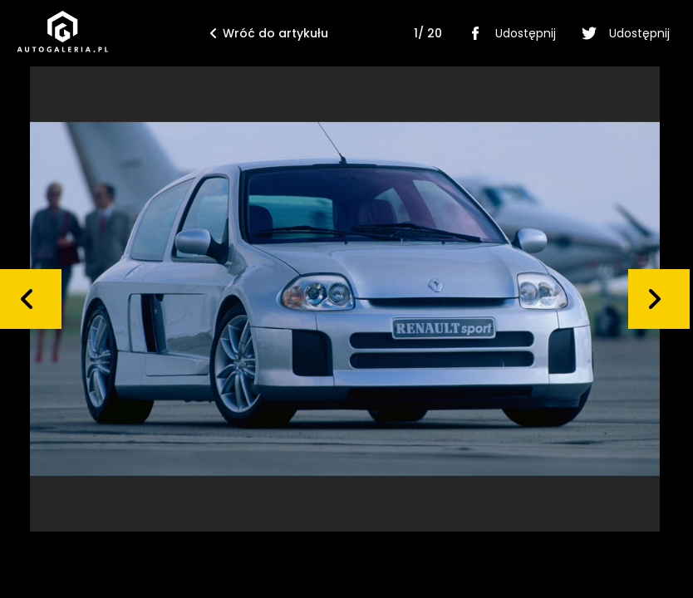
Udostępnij (509, 33)
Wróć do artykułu (269, 33)
